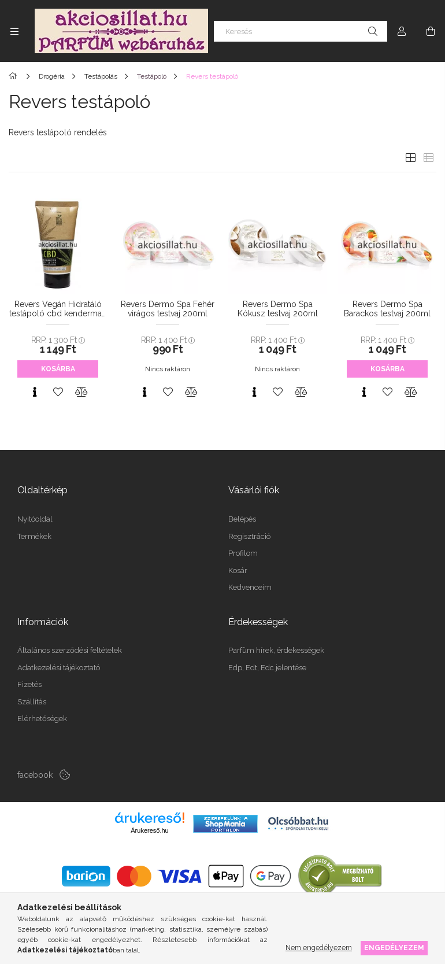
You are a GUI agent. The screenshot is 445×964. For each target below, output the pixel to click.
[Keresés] (300, 31)
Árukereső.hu (149, 830)
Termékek (34, 536)
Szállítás (31, 701)
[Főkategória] (15, 76)
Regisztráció (249, 536)
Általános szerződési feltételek (69, 650)
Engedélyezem (394, 947)
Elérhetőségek (42, 718)
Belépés (242, 519)
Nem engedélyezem (318, 947)
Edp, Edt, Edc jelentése (267, 667)
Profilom (243, 553)
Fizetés (29, 684)
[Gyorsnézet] (34, 392)
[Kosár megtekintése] (430, 31)
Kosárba (58, 369)
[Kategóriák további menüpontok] (14, 31)
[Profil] (401, 31)
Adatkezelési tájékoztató (58, 667)
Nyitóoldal (35, 519)
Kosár (237, 570)
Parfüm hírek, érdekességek (276, 650)
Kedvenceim (250, 587)
